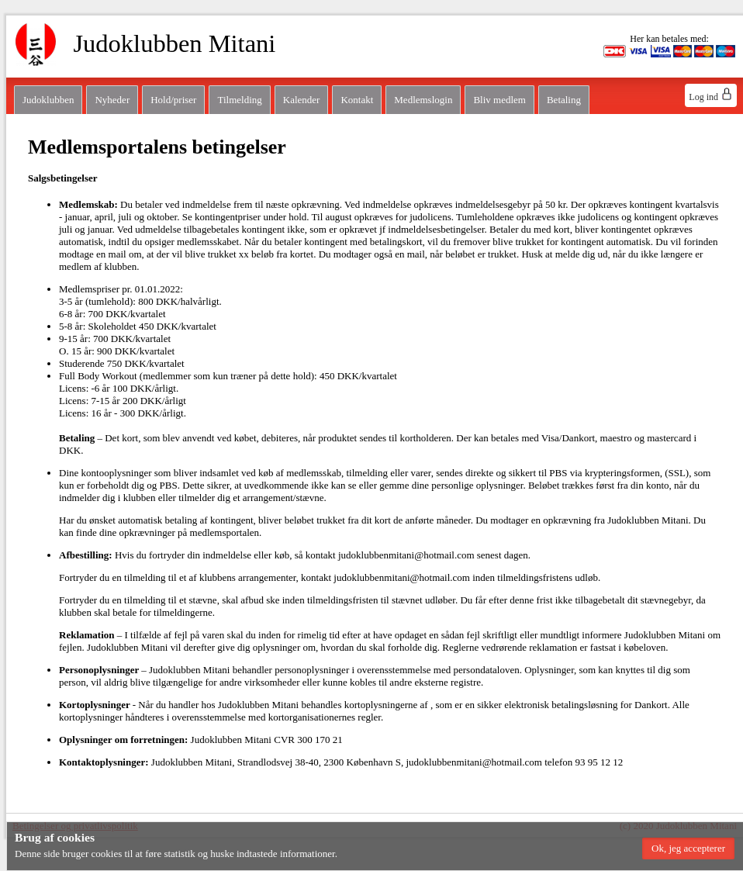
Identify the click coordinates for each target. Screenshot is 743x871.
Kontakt (356, 99)
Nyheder (112, 99)
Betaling (564, 99)
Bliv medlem (499, 99)
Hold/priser (173, 99)
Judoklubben (48, 99)
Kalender (301, 99)
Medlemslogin (423, 99)
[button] (688, 848)
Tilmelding (239, 99)
